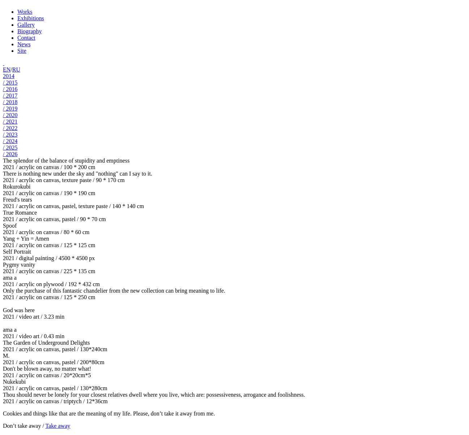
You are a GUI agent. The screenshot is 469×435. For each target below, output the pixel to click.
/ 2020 (10, 115)
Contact (26, 38)
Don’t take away (22, 426)
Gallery (26, 25)
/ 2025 (10, 148)
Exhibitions (30, 18)
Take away (58, 426)
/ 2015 (10, 82)
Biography (29, 31)
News (23, 44)
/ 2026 (10, 154)
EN (6, 69)
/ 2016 (10, 89)
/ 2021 (10, 122)
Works (24, 12)
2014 (8, 76)
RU (16, 69)
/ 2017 (10, 95)
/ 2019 (10, 108)
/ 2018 (10, 102)
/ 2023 (10, 135)
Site (21, 51)
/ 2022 (10, 128)
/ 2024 (10, 141)
